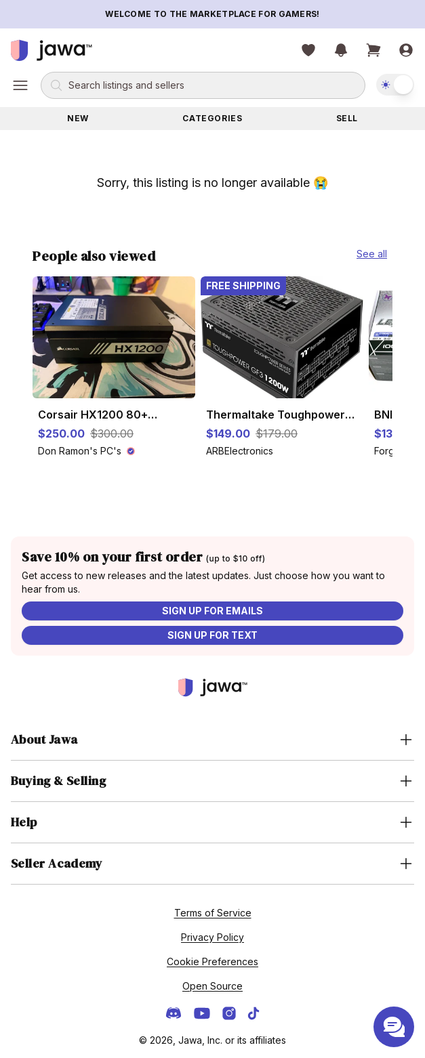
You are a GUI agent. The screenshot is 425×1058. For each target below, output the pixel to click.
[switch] (395, 85)
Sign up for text (212, 635)
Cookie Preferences (212, 961)
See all (372, 253)
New (78, 118)
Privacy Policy (212, 937)
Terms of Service (212, 912)
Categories (212, 118)
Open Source (212, 986)
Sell (347, 118)
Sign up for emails (212, 610)
